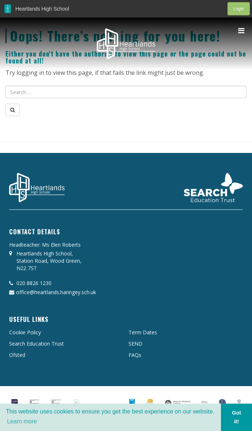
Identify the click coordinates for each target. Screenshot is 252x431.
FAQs (135, 354)
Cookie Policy (25, 332)
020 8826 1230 (30, 283)
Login (238, 8)
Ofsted (17, 354)
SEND (135, 343)
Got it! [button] (236, 417)
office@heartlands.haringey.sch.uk (52, 292)
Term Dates (143, 332)
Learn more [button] (22, 421)
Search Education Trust (36, 343)
